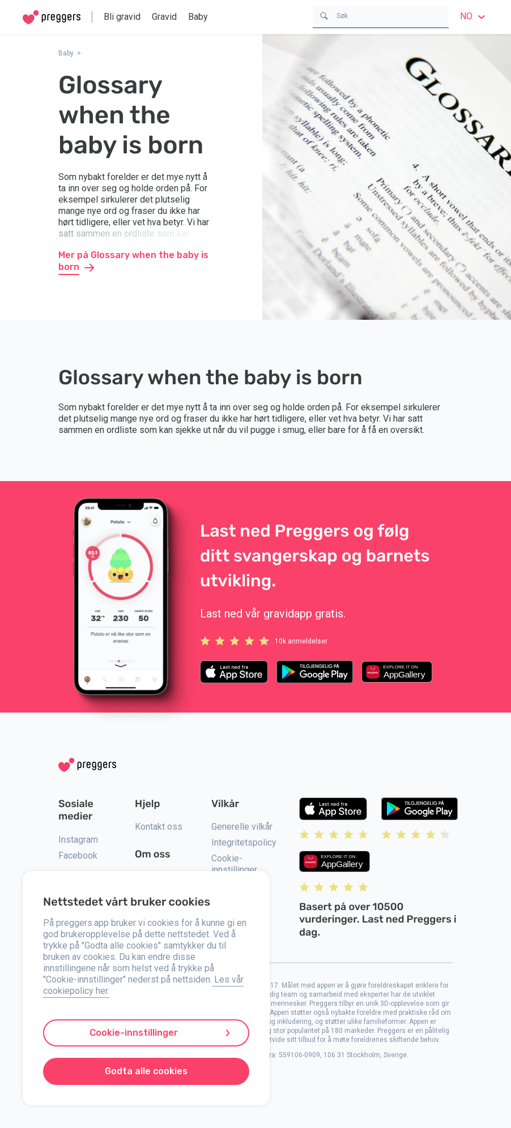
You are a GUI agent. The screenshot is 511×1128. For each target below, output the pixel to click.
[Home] (51, 17)
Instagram (78, 839)
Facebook (77, 855)
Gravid (164, 16)
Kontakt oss (158, 826)
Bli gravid (122, 16)
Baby (198, 16)
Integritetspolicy (243, 842)
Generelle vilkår (241, 826)
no (474, 16)
